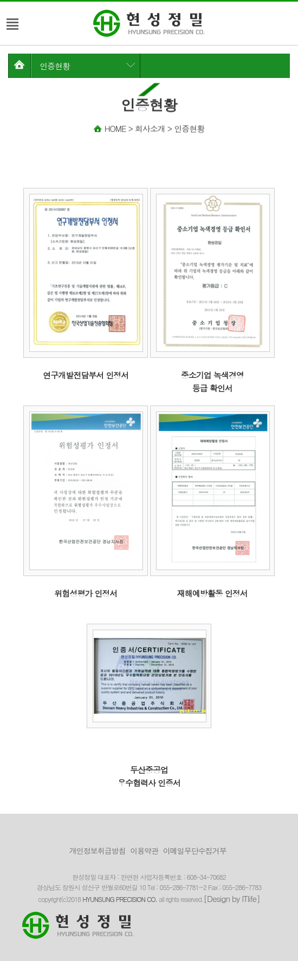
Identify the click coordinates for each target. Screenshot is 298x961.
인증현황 (55, 65)
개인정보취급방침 (97, 850)
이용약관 (144, 850)
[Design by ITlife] (232, 898)
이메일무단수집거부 (194, 850)
